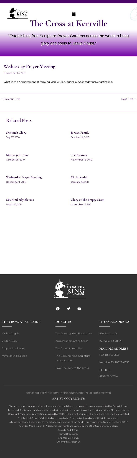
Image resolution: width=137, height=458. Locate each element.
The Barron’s (79, 155)
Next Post (129, 99)
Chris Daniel (79, 177)
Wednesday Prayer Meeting (24, 177)
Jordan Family (80, 133)
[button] (73, 14)
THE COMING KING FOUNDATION (66, 393)
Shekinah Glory (16, 133)
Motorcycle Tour (17, 155)
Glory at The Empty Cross (87, 200)
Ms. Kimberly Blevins (20, 200)
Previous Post (10, 99)
